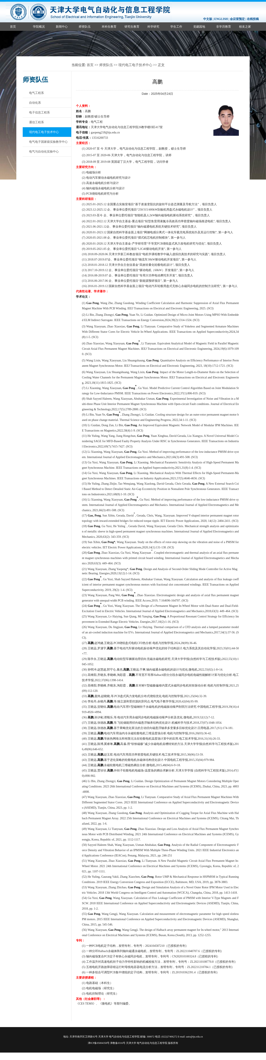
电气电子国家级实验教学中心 (48, 141)
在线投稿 (253, 19)
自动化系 (35, 102)
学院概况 (39, 26)
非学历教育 (223, 26)
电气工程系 (36, 93)
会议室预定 (237, 19)
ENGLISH (221, 19)
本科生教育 (109, 26)
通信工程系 (36, 122)
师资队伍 (85, 26)
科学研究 (153, 26)
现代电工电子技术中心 (135, 65)
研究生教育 (132, 26)
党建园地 (199, 26)
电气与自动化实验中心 (44, 151)
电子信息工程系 (39, 112)
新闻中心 (62, 26)
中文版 (207, 19)
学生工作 (176, 26)
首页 (13, 26)
